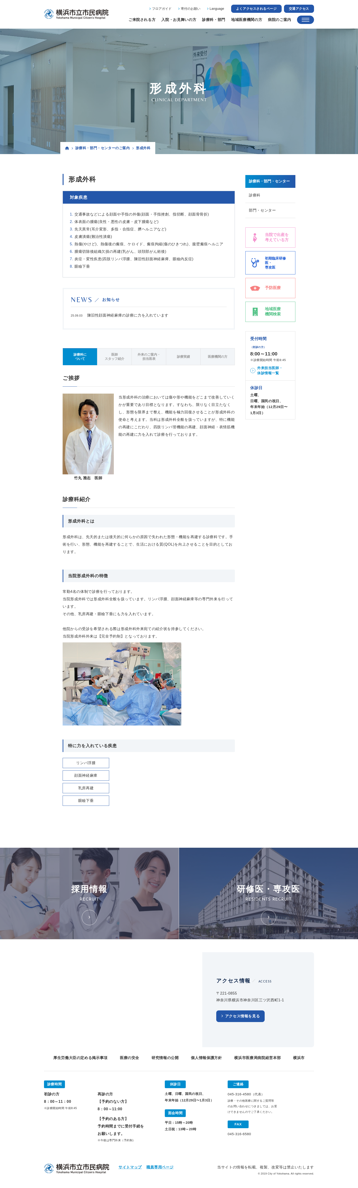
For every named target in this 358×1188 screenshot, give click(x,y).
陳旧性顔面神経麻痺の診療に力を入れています (128, 315)
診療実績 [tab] (183, 356)
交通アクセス (299, 8)
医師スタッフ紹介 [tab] (114, 357)
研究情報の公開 (165, 1058)
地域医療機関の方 (246, 20)
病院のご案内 (279, 20)
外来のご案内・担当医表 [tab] (149, 357)
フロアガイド (162, 8)
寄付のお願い (190, 8)
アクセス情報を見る (242, 1016)
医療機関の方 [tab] (217, 356)
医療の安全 (129, 1058)
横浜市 (299, 1058)
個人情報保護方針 (206, 1058)
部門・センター (262, 210)
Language (217, 8)
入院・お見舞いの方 (178, 20)
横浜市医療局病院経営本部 (257, 1058)
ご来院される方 (141, 20)
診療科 (254, 195)
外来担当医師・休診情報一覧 (270, 370)
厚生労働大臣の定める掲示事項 (80, 1058)
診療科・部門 (213, 20)
